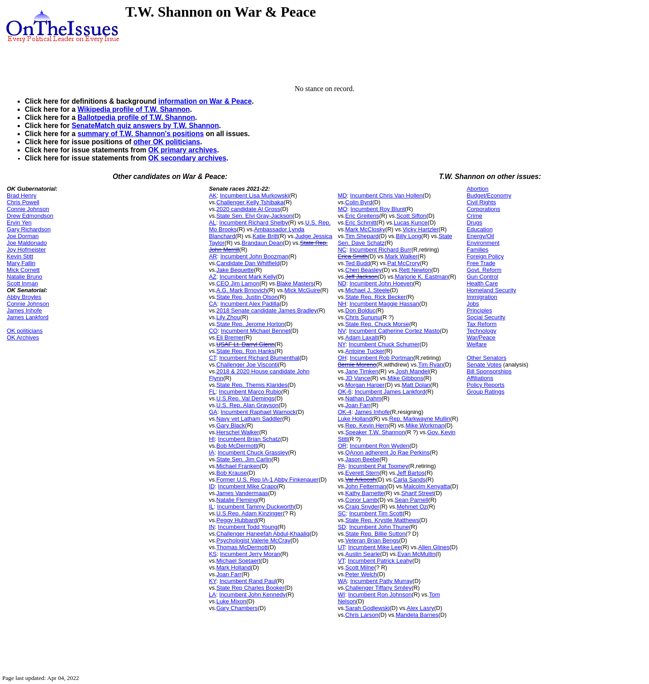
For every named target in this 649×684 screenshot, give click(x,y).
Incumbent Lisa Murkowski (254, 195)
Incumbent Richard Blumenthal (259, 357)
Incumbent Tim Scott (376, 513)
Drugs (474, 222)
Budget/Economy (488, 195)
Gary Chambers (237, 608)
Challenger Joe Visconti (247, 364)
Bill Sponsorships (489, 371)
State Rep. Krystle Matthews (382, 520)
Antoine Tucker (364, 351)
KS (212, 554)
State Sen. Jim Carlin (243, 459)
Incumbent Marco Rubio (250, 391)
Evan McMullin (417, 554)
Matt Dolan (416, 384)
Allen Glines (433, 547)
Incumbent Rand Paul (247, 581)
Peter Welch (361, 574)
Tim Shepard (362, 236)
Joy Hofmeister (26, 249)
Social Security (485, 317)
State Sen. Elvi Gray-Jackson (254, 215)
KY (212, 581)
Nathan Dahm (363, 398)
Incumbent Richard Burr (380, 249)
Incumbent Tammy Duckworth (255, 506)
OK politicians (24, 330)
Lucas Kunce (411, 222)
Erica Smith (352, 256)
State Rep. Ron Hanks (245, 351)
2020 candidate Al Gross (248, 209)
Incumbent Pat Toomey (378, 466)
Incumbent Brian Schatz (249, 439)
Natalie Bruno (24, 276)
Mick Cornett (23, 269)
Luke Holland (355, 418)
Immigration (481, 297)
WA (342, 581)
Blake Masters (295, 283)
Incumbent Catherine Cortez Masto (394, 330)
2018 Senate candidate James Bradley (266, 310)
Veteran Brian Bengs (372, 540)
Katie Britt (265, 236)
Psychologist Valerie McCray (253, 540)
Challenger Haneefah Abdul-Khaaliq (263, 533)
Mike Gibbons (405, 378)
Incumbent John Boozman (254, 256)
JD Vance (357, 378)
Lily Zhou (228, 317)
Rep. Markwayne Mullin (419, 418)
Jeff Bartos (411, 472)
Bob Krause (231, 472)
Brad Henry (22, 195)
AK (212, 195)
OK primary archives (182, 150)
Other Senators (486, 357)
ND (342, 283)
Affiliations (479, 378)
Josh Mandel (412, 371)
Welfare (476, 344)
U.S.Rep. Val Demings (245, 398)
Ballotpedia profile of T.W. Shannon (136, 117)
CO (213, 330)
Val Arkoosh (360, 479)
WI (341, 594)
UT (341, 547)
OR (342, 445)
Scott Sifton (411, 215)
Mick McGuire (302, 290)
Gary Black (230, 425)
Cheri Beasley (363, 269)
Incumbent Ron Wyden (379, 445)
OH (342, 357)
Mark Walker (401, 256)
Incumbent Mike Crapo (247, 486)
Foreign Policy (484, 256)
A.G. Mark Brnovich (241, 290)
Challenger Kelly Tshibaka (249, 202)
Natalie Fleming (236, 499)
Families (477, 249)
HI (212, 439)
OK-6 (344, 391)
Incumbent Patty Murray (381, 581)
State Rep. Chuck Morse (377, 324)
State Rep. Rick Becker (375, 297)
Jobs (472, 303)
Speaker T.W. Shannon (375, 432)
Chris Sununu (363, 317)
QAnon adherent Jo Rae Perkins (387, 452)
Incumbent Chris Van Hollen (386, 195)
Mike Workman (425, 425)
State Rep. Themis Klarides (252, 384)
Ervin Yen (19, 222)
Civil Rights (481, 202)
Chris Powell (23, 202)
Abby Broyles (24, 297)
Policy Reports (485, 384)
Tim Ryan (430, 364)
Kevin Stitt (20, 256)
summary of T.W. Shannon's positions (141, 134)
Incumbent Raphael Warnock (258, 412)
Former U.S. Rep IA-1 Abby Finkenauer (267, 479)
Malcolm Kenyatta (426, 486)
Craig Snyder (362, 506)
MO (342, 209)
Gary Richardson (29, 229)
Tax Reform (481, 324)
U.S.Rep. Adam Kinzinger (249, 513)
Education (479, 229)
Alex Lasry (420, 608)
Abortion (477, 188)
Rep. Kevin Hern (366, 425)
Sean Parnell (411, 499)
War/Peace (480, 337)
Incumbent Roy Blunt (378, 209)
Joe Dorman (23, 236)
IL (211, 506)
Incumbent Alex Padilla (250, 303)
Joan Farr (229, 574)
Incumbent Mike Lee (374, 547)
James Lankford (28, 317)
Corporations (483, 209)
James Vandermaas (242, 493)
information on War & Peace (204, 101)
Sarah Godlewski (367, 608)
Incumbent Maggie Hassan (384, 303)
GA (213, 412)
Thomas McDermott (242, 547)
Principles (479, 310)
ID (212, 486)
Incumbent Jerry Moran (250, 554)
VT (341, 560)
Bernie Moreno (357, 364)
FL (212, 391)
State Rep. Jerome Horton (250, 324)
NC (342, 249)
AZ (212, 276)
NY (341, 344)
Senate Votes (483, 364)
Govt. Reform (483, 269)
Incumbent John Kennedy (252, 594)
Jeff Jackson (361, 276)
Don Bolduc (360, 310)
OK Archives (23, 337)
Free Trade (480, 263)
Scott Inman (22, 283)
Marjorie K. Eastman (421, 276)
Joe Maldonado (27, 242)
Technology (481, 330)
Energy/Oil (480, 236)
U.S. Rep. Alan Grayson (247, 405)
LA (212, 594)
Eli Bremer (230, 337)
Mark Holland (233, 567)
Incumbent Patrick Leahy (380, 560)
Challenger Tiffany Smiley (378, 587)
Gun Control (482, 276)
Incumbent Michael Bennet (255, 330)
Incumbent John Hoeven (381, 283)
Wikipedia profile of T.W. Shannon (134, 109)
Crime (474, 215)
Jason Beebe (362, 459)
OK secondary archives (187, 158)
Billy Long (408, 236)
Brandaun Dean (262, 242)
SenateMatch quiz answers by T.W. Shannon (145, 125)
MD (342, 195)
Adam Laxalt (361, 337)
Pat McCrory (403, 263)
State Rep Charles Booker (250, 587)
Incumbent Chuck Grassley (253, 452)
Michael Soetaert (238, 560)
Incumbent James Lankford (390, 391)
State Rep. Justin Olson (247, 297)
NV (342, 330)
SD (342, 526)
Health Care (482, 283)
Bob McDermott (236, 445)
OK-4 (344, 412)
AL (212, 222)
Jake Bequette (235, 269)
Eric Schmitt (360, 222)
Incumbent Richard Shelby (253, 222)
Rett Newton (415, 269)
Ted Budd (357, 263)
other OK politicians (166, 142)
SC (342, 513)
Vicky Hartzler (420, 229)
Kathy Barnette (364, 493)
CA (213, 303)
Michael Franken (238, 466)
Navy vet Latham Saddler (249, 418)
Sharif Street (417, 493)
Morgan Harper (364, 384)
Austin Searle (362, 554)
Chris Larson (362, 614)
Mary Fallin (21, 263)
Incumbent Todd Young (248, 526)
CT (212, 357)
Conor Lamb (361, 499)
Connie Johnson (28, 209)
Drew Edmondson (30, 215)
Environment (482, 242)
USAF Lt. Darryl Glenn (245, 344)
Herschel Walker (237, 432)
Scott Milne (359, 567)
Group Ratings (485, 391)
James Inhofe (24, 310)
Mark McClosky (365, 229)
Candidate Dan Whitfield (247, 263)
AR (213, 256)
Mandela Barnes (417, 614)
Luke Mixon (231, 601)
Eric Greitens (362, 215)
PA (341, 466)
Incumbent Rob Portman (381, 357)
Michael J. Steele (367, 290)
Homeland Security (491, 290)
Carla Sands (409, 479)
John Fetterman (365, 486)
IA (211, 452)
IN (212, 526)
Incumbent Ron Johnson (380, 594)
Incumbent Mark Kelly (247, 276)
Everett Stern (362, 472)
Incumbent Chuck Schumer (384, 344)
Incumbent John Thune (379, 526)
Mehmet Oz (412, 506)
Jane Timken (362, 371)
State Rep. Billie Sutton (375, 533)
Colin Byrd (358, 202)
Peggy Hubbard (236, 520)
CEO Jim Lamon (237, 283)
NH (342, 303)
